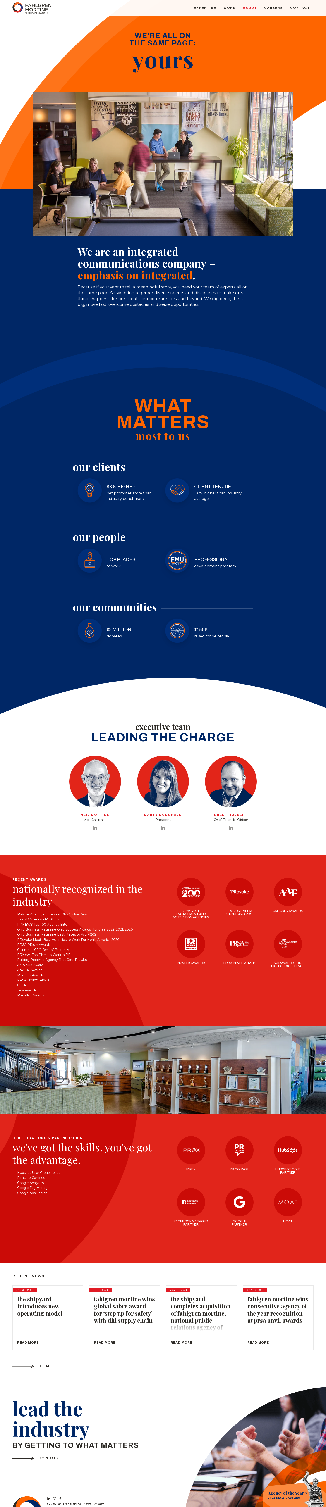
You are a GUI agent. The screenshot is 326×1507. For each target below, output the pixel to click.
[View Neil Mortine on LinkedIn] (95, 828)
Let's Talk (49, 1458)
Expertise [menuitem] (205, 8)
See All (45, 1366)
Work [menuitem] (229, 8)
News (87, 1504)
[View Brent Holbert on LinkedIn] (231, 828)
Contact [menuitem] (300, 8)
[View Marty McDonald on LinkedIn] (163, 828)
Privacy (99, 1504)
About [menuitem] (250, 8)
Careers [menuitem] (273, 8)
